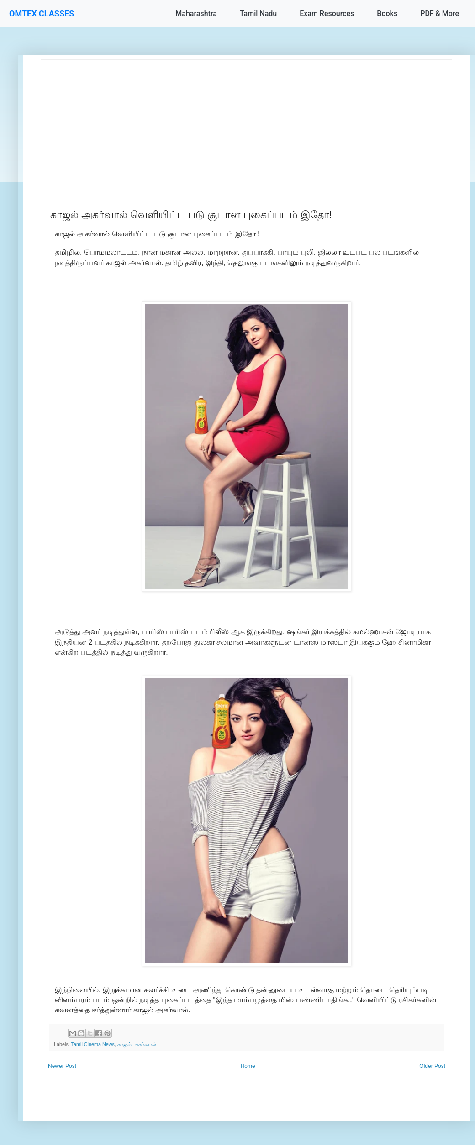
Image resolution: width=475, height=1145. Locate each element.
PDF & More (439, 13)
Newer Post (62, 1066)
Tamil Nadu (258, 13)
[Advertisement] (246, 123)
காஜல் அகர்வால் (136, 1044)
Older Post (432, 1066)
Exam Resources (327, 13)
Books (387, 13)
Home (248, 1066)
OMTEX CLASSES (41, 13)
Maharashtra (196, 13)
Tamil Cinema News (93, 1044)
